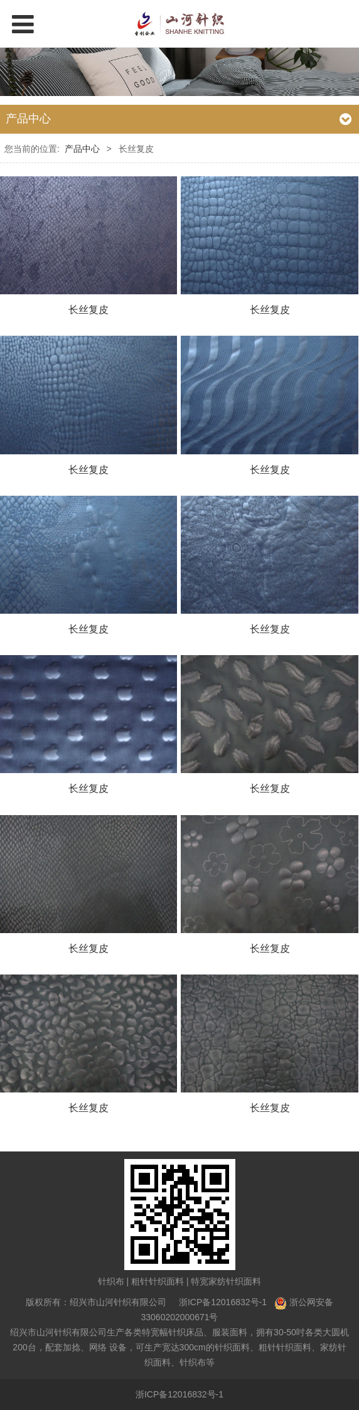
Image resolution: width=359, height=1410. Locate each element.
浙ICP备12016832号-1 (223, 1302)
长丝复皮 (88, 309)
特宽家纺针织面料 (226, 1281)
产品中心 (82, 149)
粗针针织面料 (157, 1281)
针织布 (111, 1281)
